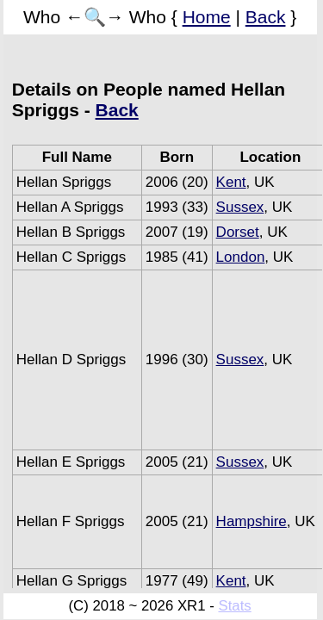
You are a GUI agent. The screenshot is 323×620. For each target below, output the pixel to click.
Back (265, 17)
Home (207, 17)
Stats (234, 606)
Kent (231, 182)
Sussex (240, 207)
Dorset (237, 232)
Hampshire (251, 521)
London (240, 257)
